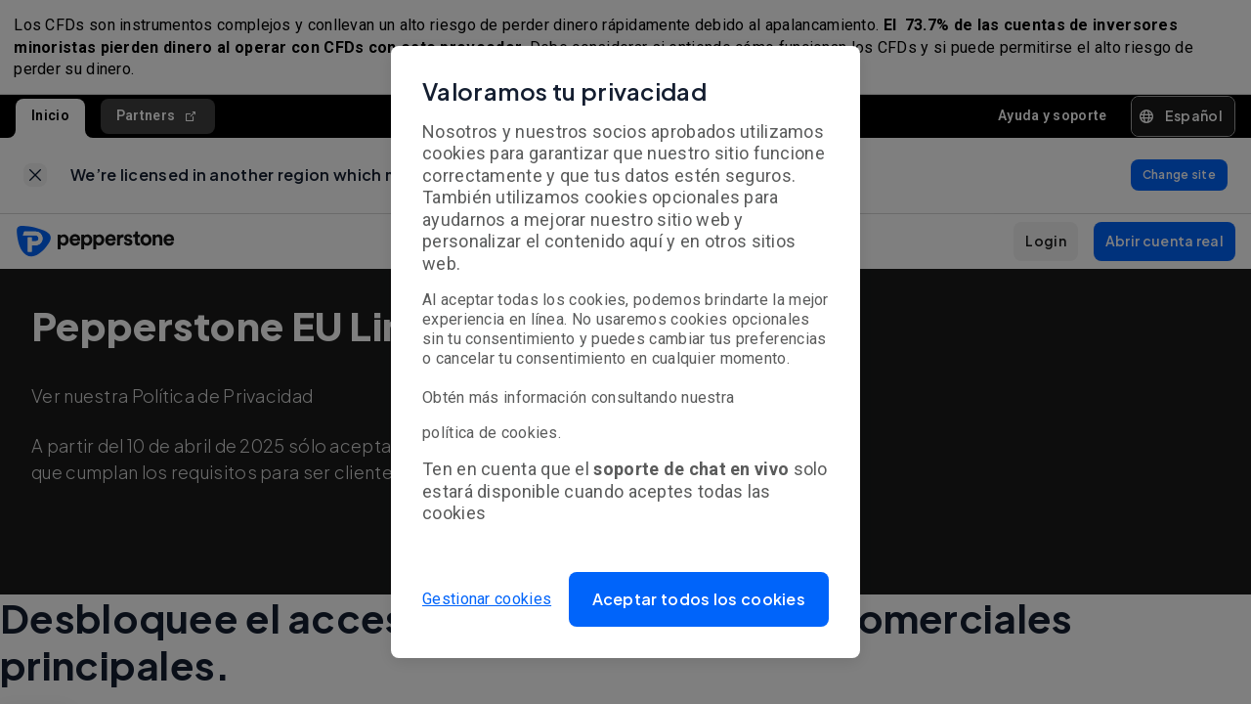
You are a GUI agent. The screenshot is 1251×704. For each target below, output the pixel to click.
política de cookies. (491, 432)
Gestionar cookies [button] (486, 599)
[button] (699, 599)
